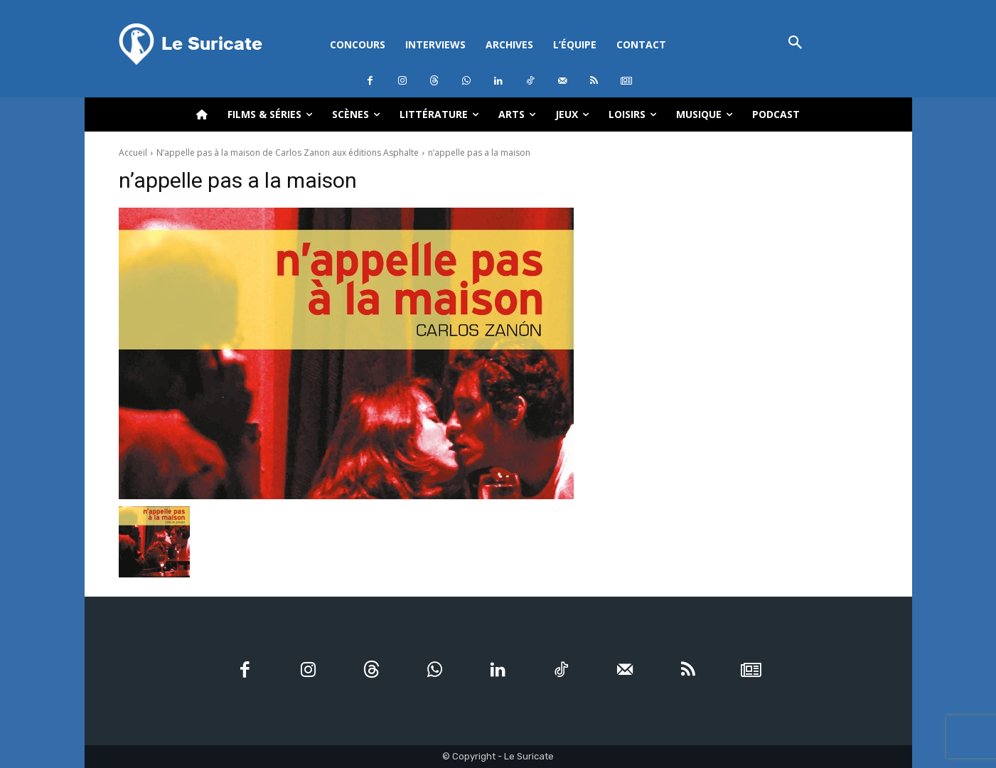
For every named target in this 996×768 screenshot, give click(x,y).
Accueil (133, 152)
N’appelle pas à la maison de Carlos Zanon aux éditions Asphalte (287, 152)
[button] (796, 44)
